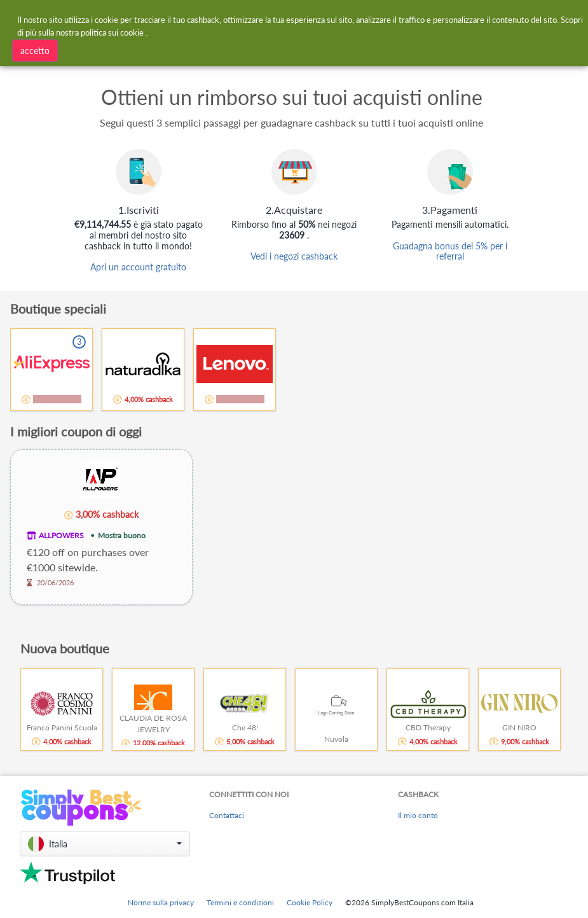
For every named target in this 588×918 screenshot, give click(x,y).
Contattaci (226, 815)
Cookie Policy (309, 902)
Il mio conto (418, 815)
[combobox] (159, 49)
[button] (105, 843)
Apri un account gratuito (138, 266)
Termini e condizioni (240, 902)
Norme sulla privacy (161, 902)
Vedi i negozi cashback (294, 256)
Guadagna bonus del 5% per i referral (450, 251)
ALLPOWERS (61, 535)
